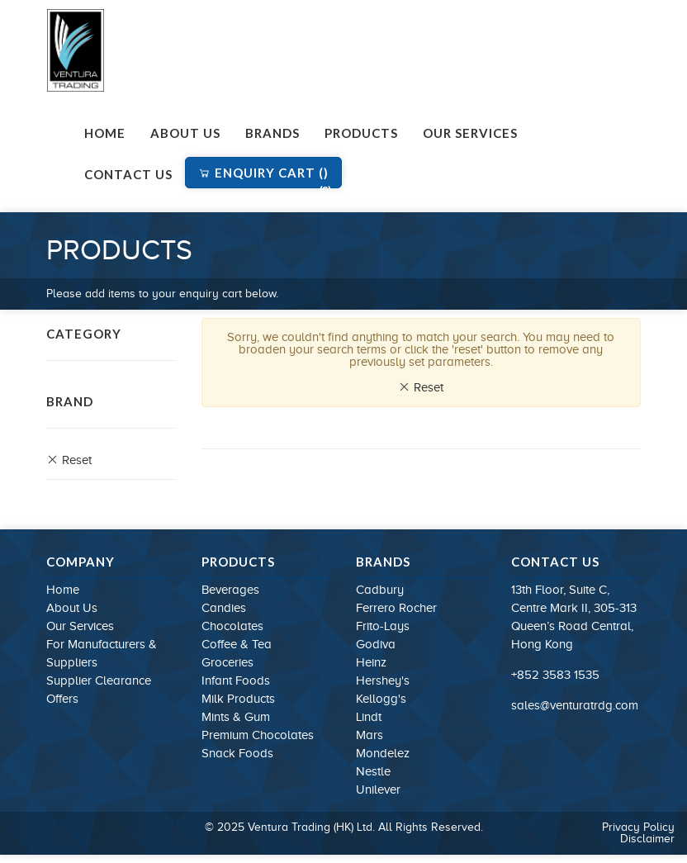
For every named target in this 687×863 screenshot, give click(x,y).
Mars (369, 735)
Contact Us (128, 174)
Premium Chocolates (257, 735)
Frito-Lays (383, 626)
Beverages (230, 589)
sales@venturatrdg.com (574, 705)
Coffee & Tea (236, 644)
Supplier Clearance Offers (98, 689)
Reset (69, 460)
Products (361, 133)
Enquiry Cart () (265, 176)
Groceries (227, 662)
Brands (272, 133)
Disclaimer (647, 838)
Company (80, 561)
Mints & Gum (235, 716)
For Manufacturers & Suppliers (101, 653)
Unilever (378, 789)
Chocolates (232, 626)
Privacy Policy (638, 827)
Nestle (373, 771)
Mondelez (383, 753)
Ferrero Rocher (396, 607)
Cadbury (380, 589)
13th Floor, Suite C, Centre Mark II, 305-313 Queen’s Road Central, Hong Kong (574, 617)
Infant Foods (235, 680)
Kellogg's (381, 698)
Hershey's (383, 680)
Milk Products (238, 698)
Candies (223, 607)
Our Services (470, 133)
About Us (185, 133)
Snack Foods (237, 753)
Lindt (368, 716)
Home (105, 133)
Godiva (376, 644)
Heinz (371, 662)
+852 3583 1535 (555, 674)
